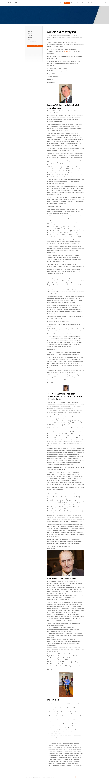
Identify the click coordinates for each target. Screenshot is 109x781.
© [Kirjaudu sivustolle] (25, 777)
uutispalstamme (68, 51)
